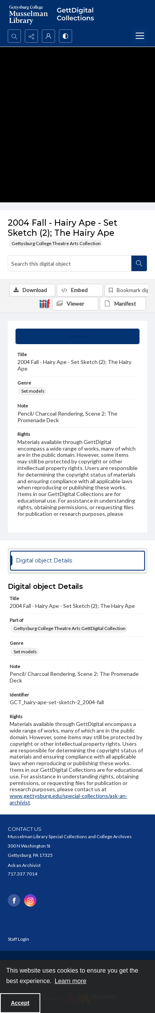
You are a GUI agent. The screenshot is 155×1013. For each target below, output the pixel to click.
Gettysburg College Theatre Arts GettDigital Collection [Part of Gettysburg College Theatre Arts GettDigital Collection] (70, 628)
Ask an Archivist (24, 865)
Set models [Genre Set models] (33, 391)
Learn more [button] (70, 981)
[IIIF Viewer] (75, 304)
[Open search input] (14, 36)
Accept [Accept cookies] (20, 1003)
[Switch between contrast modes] (65, 36)
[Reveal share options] (31, 36)
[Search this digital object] (69, 263)
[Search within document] (139, 263)
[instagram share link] (30, 900)
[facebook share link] (14, 900)
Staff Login (18, 939)
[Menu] (140, 36)
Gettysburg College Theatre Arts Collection (56, 243)
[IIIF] (44, 303)
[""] (77, 15)
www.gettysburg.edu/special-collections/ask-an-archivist (68, 799)
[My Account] (48, 36)
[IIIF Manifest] (123, 304)
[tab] (77, 336)
